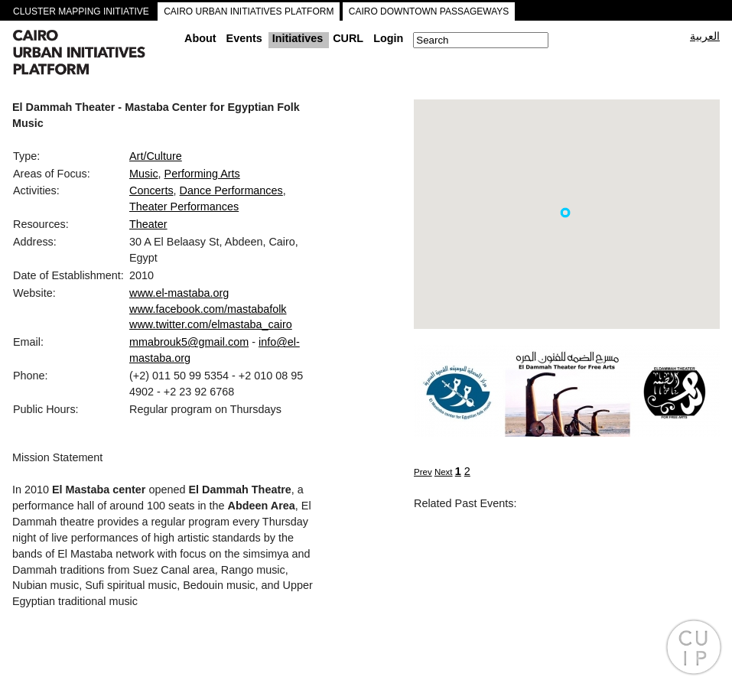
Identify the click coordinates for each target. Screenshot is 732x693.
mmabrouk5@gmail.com (189, 342)
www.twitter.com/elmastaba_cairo (210, 324)
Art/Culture (155, 156)
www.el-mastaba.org (179, 293)
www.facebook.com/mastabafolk (208, 309)
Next (443, 472)
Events (244, 38)
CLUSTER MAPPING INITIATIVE (81, 11)
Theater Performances (184, 206)
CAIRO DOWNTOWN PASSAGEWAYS (429, 11)
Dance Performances (231, 190)
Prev (423, 472)
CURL (348, 38)
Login (388, 38)
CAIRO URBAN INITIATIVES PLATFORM (248, 11)
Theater (148, 224)
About (200, 38)
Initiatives (297, 38)
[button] (565, 213)
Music (143, 174)
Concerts (151, 190)
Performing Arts (202, 174)
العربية (705, 36)
